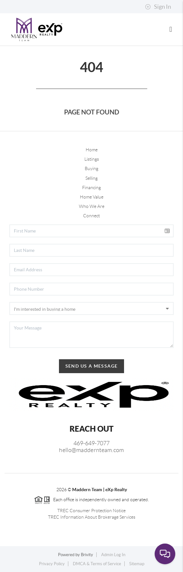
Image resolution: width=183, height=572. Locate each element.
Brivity (87, 554)
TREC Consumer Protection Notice (91, 510)
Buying (91, 168)
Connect (91, 215)
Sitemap (136, 563)
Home (92, 149)
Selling (91, 178)
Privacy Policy (52, 563)
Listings (91, 159)
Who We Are (91, 206)
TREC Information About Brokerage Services (91, 517)
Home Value (91, 197)
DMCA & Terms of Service (97, 563)
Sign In (158, 7)
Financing (91, 187)
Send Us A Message (91, 366)
